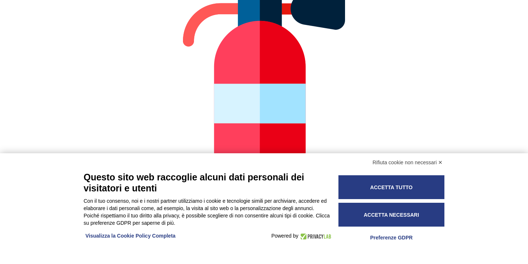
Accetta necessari (391, 215)
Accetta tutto (391, 187)
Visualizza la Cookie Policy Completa (130, 236)
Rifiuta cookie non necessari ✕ (408, 162)
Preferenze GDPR (391, 238)
